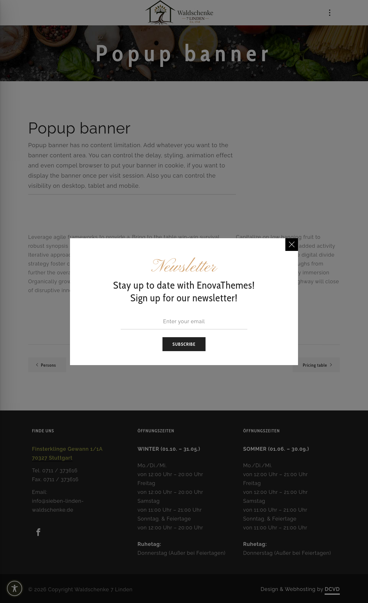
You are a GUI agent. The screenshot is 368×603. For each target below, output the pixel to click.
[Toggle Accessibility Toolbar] (25, 588)
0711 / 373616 (60, 471)
